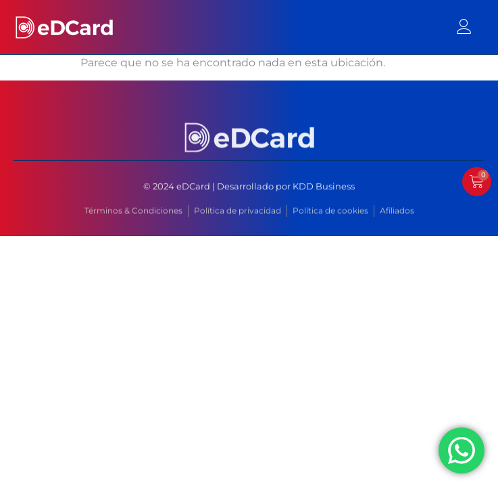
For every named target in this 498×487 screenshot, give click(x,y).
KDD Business (324, 186)
